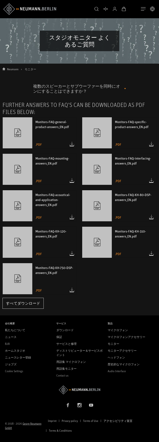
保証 (59, 337)
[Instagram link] (79, 405)
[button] (93, 9)
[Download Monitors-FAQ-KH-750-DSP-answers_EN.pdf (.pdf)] (72, 290)
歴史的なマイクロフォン (124, 364)
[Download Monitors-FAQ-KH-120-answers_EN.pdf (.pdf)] (72, 253)
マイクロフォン (118, 330)
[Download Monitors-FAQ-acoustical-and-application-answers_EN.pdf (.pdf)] (72, 217)
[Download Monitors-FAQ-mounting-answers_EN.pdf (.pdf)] (72, 180)
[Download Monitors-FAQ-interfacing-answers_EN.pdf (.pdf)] (151, 180)
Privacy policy (70, 421)
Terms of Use (90, 421)
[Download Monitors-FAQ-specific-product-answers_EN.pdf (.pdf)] (151, 144)
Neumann (12, 69)
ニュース (11, 337)
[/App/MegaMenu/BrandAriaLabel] (29, 9)
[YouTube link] (91, 405)
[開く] (143, 9)
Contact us (62, 375)
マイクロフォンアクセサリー (126, 337)
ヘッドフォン (116, 357)
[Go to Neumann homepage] (79, 389)
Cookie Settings (14, 371)
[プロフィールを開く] (111, 9)
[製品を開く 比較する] (102, 9)
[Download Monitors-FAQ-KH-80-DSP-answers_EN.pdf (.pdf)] (151, 217)
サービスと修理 (66, 343)
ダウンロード (65, 330)
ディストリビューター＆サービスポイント (79, 353)
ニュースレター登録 (18, 357)
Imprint (52, 421)
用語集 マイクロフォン (71, 361)
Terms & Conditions (60, 430)
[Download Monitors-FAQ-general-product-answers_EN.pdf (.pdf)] (72, 144)
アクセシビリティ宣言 (118, 421)
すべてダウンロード (23, 303)
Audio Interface (117, 371)
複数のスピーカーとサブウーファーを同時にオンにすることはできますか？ (76, 89)
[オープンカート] (121, 9)
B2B (7, 343)
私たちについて (15, 330)
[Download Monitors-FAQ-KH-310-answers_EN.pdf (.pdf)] (151, 253)
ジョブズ (11, 364)
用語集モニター (66, 368)
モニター (113, 343)
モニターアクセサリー (122, 350)
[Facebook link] (68, 405)
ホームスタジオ (15, 350)
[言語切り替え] (152, 9)
